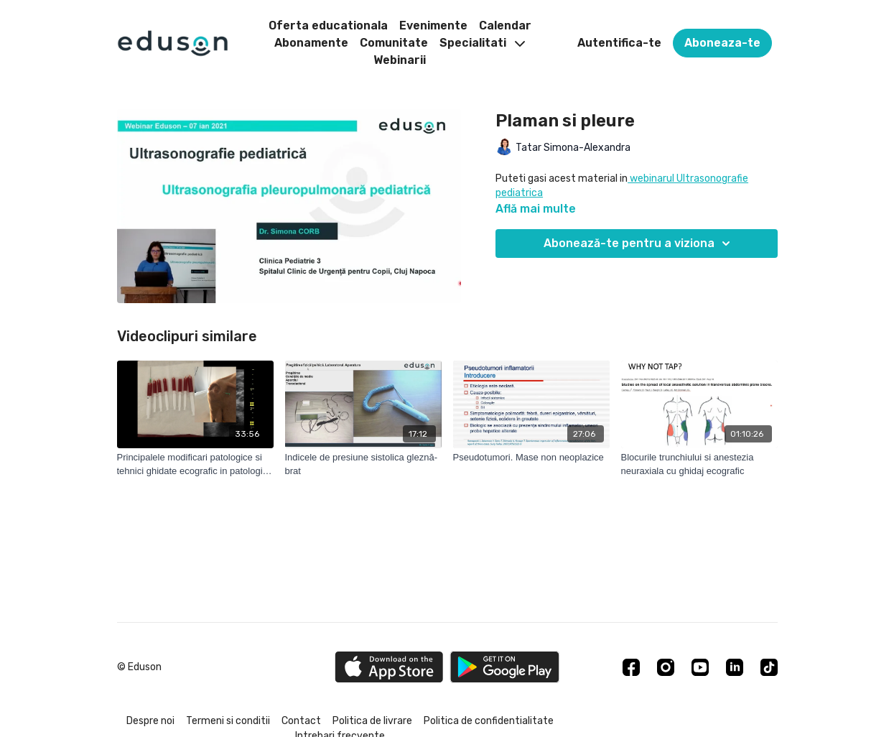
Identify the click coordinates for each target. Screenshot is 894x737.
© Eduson (139, 667)
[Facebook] (631, 667)
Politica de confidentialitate (489, 721)
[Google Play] (505, 667)
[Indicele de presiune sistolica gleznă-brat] (363, 464)
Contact (301, 721)
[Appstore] (389, 667)
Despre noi (150, 721)
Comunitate (394, 43)
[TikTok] (769, 667)
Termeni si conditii (228, 721)
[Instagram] (665, 667)
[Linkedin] (734, 667)
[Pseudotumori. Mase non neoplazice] (531, 457)
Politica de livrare (372, 721)
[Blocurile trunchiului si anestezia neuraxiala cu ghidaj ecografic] (699, 464)
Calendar (505, 25)
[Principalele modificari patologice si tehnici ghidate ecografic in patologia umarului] (195, 464)
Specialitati (482, 43)
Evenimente (433, 25)
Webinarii (399, 60)
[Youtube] (700, 667)
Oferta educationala (328, 25)
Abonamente (311, 43)
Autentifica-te (619, 43)
